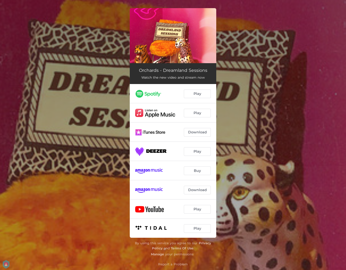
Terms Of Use (182, 248)
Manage (157, 254)
